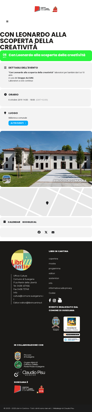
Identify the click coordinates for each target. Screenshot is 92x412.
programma (54, 268)
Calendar (14, 222)
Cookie (52, 293)
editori (52, 273)
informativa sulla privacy (60, 288)
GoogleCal (29, 222)
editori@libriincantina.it (31, 302)
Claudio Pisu (69, 408)
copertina (53, 258)
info (50, 283)
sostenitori (54, 278)
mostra (52, 263)
